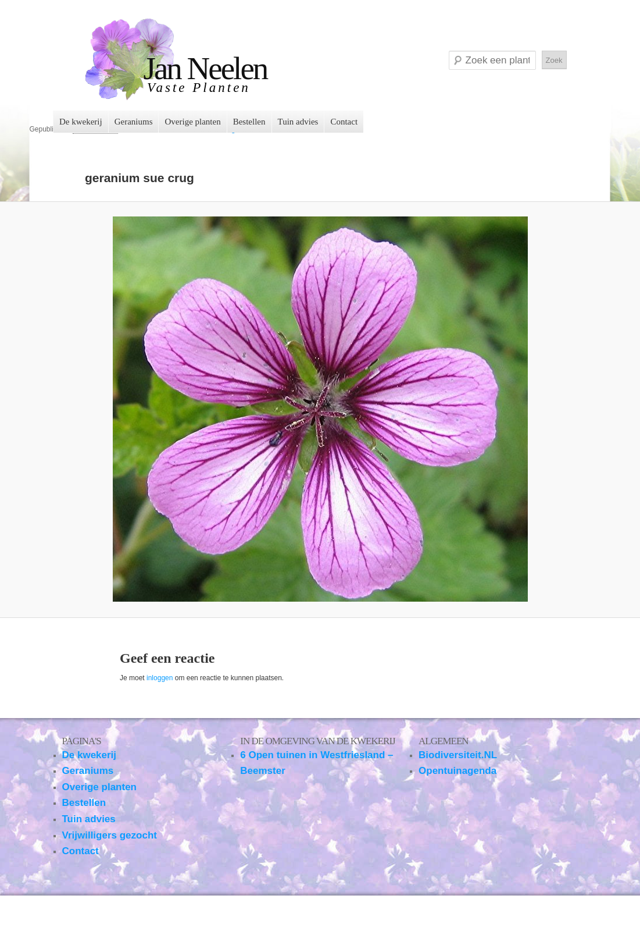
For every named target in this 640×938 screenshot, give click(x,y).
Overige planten (192, 121)
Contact (343, 121)
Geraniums (134, 121)
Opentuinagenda (457, 770)
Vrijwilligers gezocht (109, 835)
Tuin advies (298, 121)
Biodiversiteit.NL (458, 755)
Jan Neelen (205, 68)
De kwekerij (80, 121)
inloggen (159, 678)
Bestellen (249, 121)
